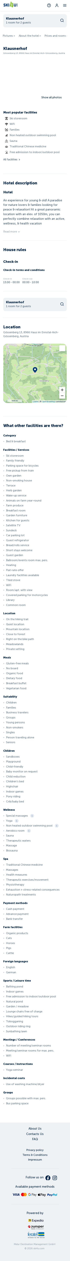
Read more (11, 231)
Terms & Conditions (35, 1155)
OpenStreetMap (48, 402)
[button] (62, 390)
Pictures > (9, 35)
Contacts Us (35, 1134)
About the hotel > (30, 35)
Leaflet (35, 402)
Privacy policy (35, 1150)
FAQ (35, 1139)
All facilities (12, 159)
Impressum (35, 1159)
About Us (35, 1128)
